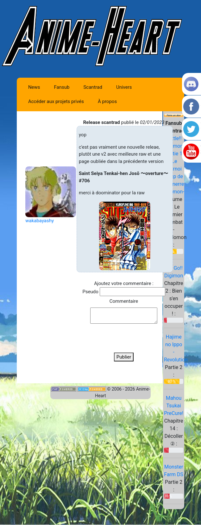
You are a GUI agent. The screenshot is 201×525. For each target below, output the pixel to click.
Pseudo (90, 292)
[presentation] (124, 338)
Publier (123, 357)
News (34, 87)
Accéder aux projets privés (56, 101)
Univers (124, 87)
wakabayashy (39, 221)
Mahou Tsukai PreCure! (173, 405)
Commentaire (124, 301)
